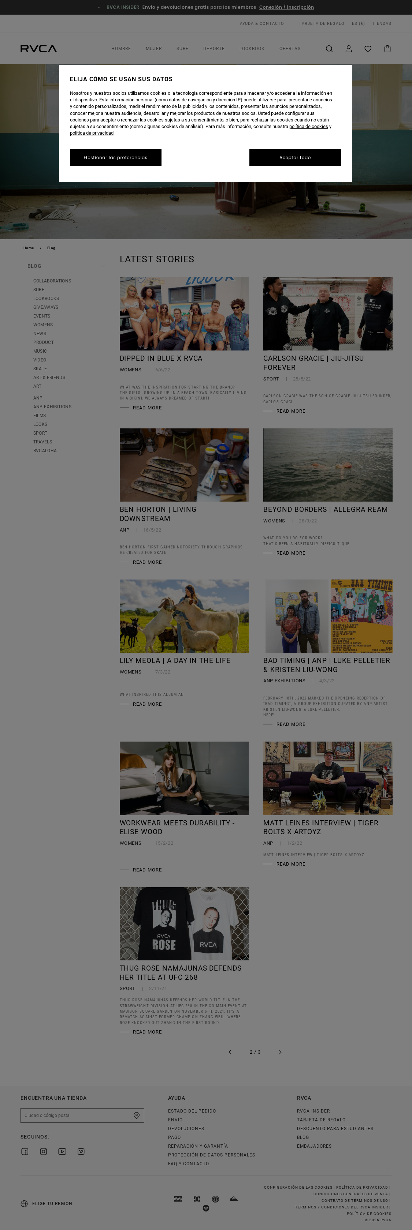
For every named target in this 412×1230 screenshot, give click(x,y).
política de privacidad (92, 133)
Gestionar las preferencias (115, 157)
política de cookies (308, 126)
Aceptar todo (295, 157)
